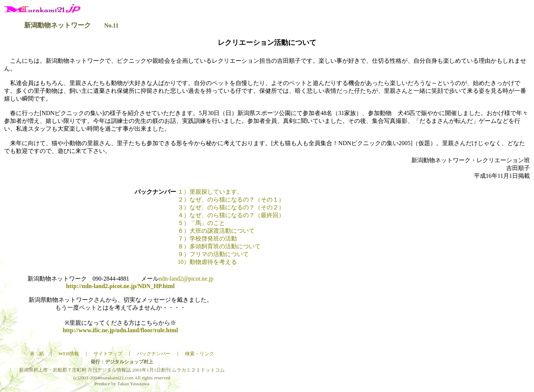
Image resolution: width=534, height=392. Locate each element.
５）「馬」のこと (201, 223)
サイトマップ (107, 353)
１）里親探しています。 (210, 192)
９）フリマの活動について (213, 254)
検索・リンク (199, 353)
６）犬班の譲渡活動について (216, 231)
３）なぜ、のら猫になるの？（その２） (231, 207)
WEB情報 (69, 353)
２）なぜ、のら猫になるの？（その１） (231, 199)
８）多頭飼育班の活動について (219, 246)
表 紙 (37, 353)
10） (207, 262)
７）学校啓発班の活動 (207, 238)
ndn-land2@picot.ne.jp (186, 278)
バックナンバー (154, 353)
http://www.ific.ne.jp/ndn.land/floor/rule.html (120, 330)
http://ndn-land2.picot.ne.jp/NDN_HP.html (120, 286)
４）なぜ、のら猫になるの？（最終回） (231, 215)
